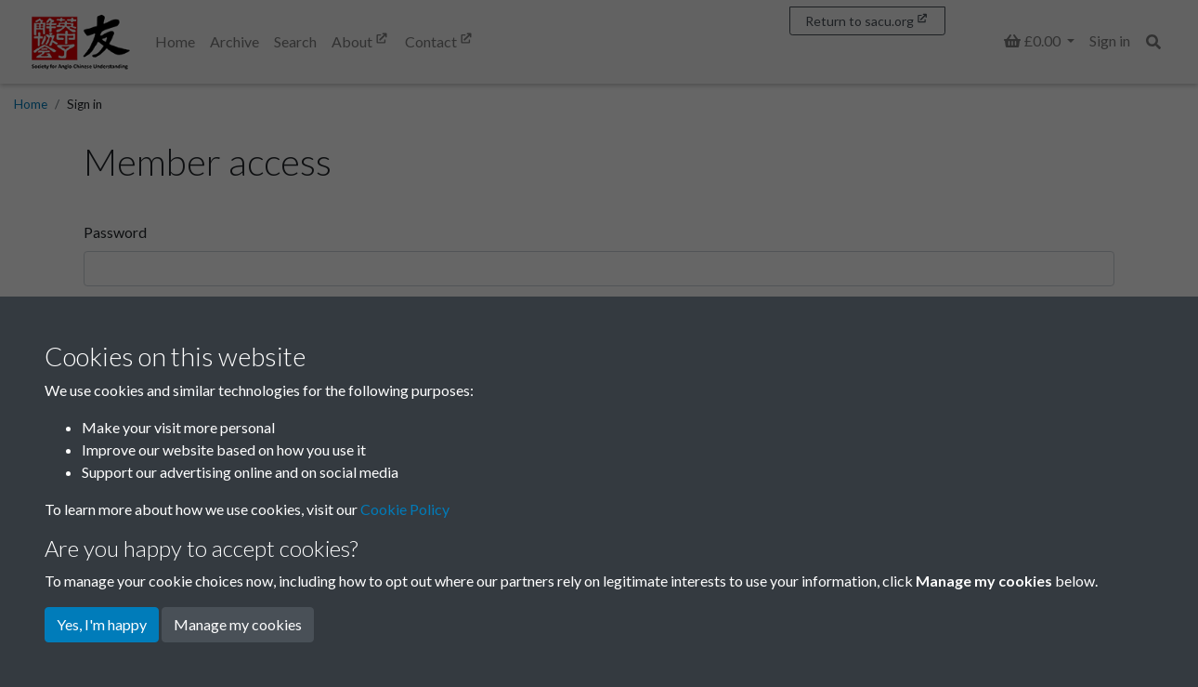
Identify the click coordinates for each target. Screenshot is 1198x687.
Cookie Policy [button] (404, 509)
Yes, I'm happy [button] (102, 624)
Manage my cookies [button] (238, 624)
